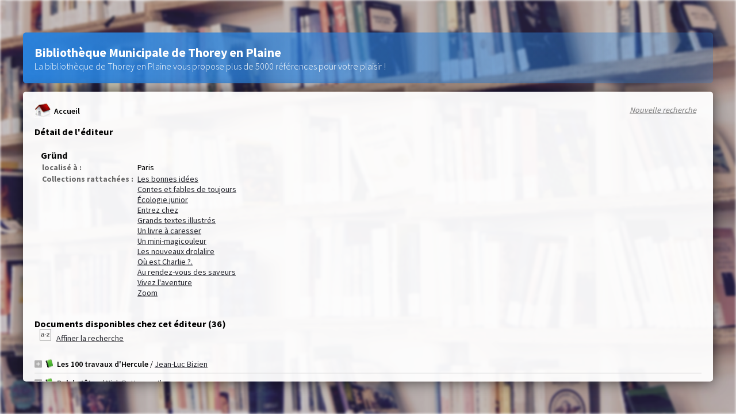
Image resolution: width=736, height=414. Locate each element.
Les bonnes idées (167, 179)
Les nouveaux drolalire (175, 251)
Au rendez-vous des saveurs (186, 272)
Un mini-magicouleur (171, 241)
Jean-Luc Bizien (181, 364)
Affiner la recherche (90, 338)
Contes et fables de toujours (186, 189)
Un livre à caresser (169, 230)
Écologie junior (162, 199)
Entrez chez (157, 210)
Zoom (147, 293)
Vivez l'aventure (164, 282)
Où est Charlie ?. (165, 261)
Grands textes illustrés (176, 220)
